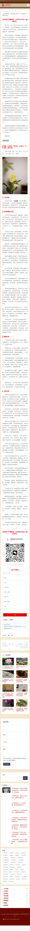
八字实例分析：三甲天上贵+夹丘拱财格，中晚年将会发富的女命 (19, 834)
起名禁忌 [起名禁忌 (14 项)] (5, 878)
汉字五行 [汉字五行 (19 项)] (16, 871)
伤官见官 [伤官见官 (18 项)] (23, 852)
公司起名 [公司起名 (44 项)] (5, 864)
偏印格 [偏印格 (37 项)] (11, 855)
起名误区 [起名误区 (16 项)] (12, 878)
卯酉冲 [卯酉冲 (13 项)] (11, 864)
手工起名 (5, 11)
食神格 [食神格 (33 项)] (5, 881)
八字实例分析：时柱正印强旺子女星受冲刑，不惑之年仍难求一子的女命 (19, 790)
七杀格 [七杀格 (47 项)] (11, 852)
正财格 (16, 201)
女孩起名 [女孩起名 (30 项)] (5, 867)
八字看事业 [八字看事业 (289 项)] (12, 857)
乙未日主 (5, 619)
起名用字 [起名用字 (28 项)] (24, 876)
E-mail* (5, 742)
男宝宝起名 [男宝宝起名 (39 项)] (5, 874)
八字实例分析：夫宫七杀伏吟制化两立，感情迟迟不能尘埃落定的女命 (19, 819)
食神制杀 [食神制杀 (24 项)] (24, 878)
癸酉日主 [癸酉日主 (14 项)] (5, 876)
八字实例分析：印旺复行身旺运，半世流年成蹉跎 (7, 710)
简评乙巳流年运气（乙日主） (21, 667)
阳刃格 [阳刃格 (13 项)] (18, 878)
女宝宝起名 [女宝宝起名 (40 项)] (12, 867)
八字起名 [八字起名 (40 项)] (20, 862)
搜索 (3, 775)
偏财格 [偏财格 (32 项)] (17, 855)
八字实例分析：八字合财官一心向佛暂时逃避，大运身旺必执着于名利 (7, 695)
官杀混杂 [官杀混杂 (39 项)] (19, 867)
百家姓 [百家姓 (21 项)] (11, 876)
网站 (4, 749)
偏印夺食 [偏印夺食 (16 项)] (5, 855)
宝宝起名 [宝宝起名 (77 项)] (5, 869)
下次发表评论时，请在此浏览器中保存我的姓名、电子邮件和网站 (14, 759)
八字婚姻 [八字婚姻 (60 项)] (5, 857)
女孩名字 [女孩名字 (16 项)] (24, 864)
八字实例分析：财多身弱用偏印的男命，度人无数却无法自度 (21, 710)
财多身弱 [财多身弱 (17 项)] (17, 876)
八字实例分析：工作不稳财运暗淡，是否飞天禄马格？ (7, 681)
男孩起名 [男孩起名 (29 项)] (23, 871)
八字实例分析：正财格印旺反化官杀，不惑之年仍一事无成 (21, 694)
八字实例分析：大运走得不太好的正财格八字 (7, 667)
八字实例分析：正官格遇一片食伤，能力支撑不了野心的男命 (22, 646)
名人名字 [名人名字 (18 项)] (17, 864)
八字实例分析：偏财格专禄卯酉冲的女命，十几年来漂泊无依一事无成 (19, 826)
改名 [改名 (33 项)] (16, 869)
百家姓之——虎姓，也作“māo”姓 (7, 645)
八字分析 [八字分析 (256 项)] (23, 855)
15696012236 (20, 19)
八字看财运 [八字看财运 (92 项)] (13, 862)
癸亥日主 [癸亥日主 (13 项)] (12, 874)
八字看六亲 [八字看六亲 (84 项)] (20, 857)
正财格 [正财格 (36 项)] (11, 871)
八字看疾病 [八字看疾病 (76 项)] (5, 862)
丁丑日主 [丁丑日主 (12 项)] (5, 852)
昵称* (4, 734)
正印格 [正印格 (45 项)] (22, 869)
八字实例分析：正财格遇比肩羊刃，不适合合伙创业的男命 (21, 681)
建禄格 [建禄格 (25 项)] (11, 869)
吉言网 (5, 626)
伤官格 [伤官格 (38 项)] (17, 852)
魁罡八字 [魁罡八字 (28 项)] (11, 881)
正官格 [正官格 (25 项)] (5, 871)
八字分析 (11, 11)
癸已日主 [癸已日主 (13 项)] (19, 874)
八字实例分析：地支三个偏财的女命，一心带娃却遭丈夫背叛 (19, 841)
